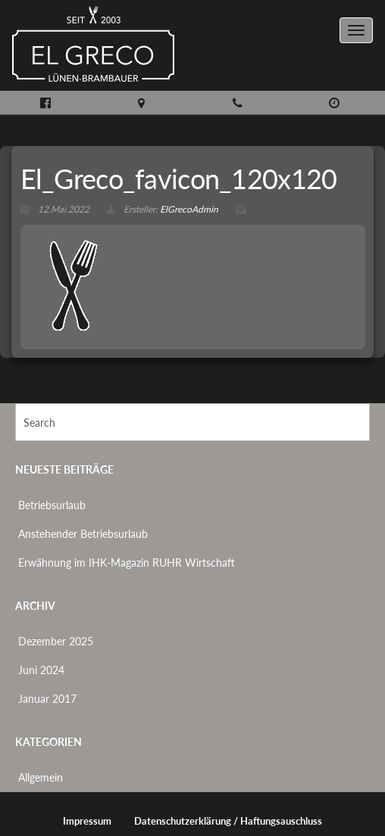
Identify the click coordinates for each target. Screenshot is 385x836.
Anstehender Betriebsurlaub (83, 533)
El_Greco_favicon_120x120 (178, 178)
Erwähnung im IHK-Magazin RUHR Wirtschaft (126, 562)
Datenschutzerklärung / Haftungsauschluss (228, 821)
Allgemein (40, 777)
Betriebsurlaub (52, 505)
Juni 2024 (41, 670)
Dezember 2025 (55, 641)
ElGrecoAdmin (189, 209)
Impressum (87, 821)
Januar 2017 (47, 698)
